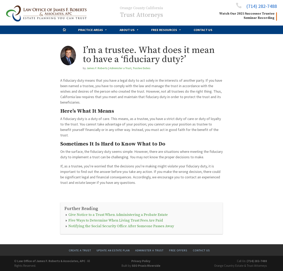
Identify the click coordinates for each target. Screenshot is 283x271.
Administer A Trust (149, 250)
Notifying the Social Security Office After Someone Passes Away (121, 226)
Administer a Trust (120, 68)
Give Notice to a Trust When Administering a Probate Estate (118, 214)
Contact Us (203, 30)
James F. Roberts (97, 68)
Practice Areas (92, 30)
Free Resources (166, 30)
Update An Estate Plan (113, 250)
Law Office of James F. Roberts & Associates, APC (51, 261)
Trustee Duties (141, 68)
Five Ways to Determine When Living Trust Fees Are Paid (115, 220)
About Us (129, 30)
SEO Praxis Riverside (146, 266)
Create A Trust (80, 250)
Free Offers (178, 250)
